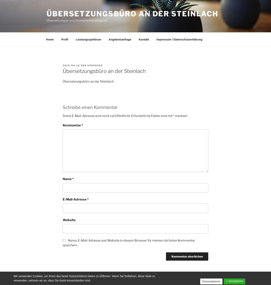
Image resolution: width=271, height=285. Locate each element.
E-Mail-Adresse (76, 199)
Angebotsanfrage (120, 39)
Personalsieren (211, 281)
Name (68, 179)
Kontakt (144, 39)
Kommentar (73, 125)
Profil (64, 39)
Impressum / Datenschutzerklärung (179, 39)
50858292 (95, 65)
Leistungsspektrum (88, 39)
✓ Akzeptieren (234, 281)
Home (50, 39)
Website (69, 220)
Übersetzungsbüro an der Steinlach (132, 13)
